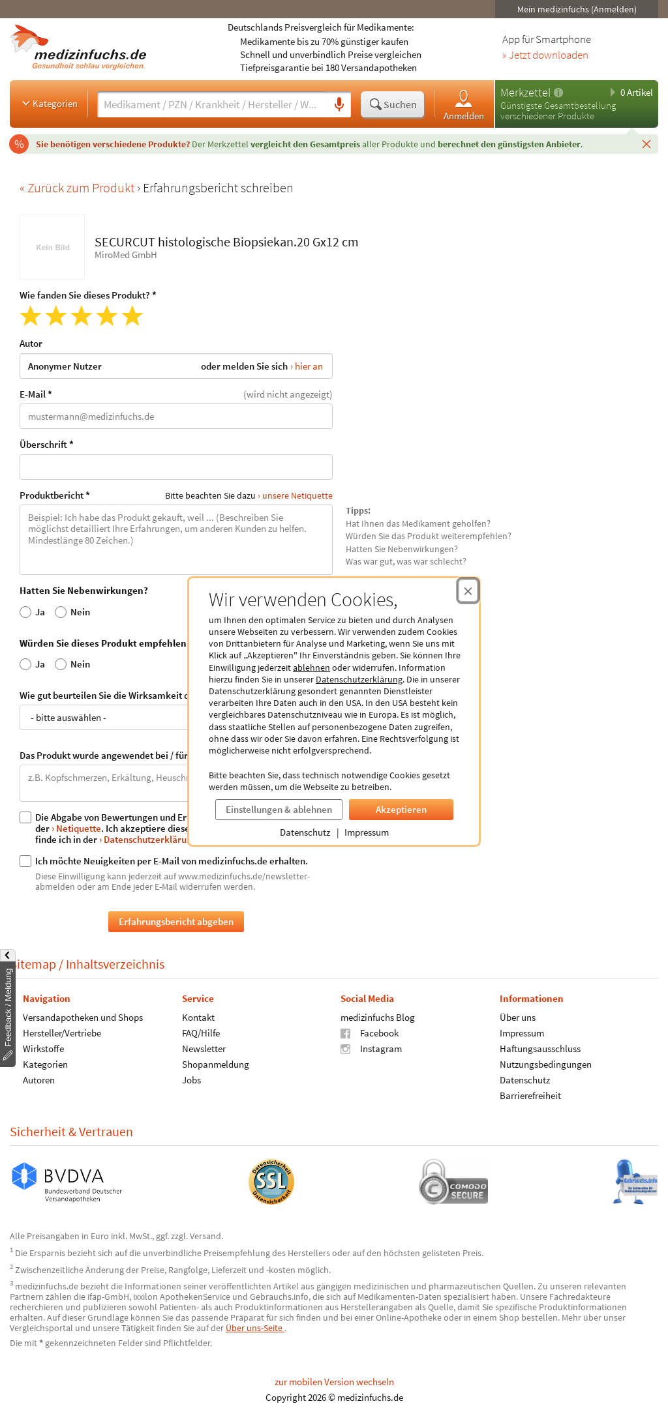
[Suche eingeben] (212, 104)
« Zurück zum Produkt (78, 187)
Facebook (370, 1033)
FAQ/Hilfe (201, 1033)
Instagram (371, 1048)
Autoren (39, 1080)
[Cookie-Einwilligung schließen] (468, 590)
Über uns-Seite (255, 1328)
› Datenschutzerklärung (148, 839)
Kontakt (198, 1017)
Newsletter (204, 1048)
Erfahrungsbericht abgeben (176, 921)
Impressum (366, 832)
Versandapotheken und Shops (83, 1017)
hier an (309, 365)
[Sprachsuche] (339, 105)
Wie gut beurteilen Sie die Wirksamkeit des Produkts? (176, 710)
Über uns (518, 1017)
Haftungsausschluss (540, 1048)
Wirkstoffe (43, 1048)
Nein (72, 611)
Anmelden (464, 104)
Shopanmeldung (215, 1064)
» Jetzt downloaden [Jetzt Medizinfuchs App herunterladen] (545, 55)
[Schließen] (646, 143)
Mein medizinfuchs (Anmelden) (577, 9)
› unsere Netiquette (295, 495)
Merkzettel (525, 92)
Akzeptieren (401, 809)
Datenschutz (305, 832)
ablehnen (311, 667)
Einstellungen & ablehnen (279, 809)
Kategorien (49, 103)
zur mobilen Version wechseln (334, 1381)
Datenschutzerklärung (359, 679)
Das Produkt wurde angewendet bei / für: (176, 776)
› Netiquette (76, 828)
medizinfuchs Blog (378, 1017)
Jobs (191, 1080)
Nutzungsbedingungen (546, 1064)
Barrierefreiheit (530, 1095)
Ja (32, 611)
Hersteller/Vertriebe (62, 1033)
